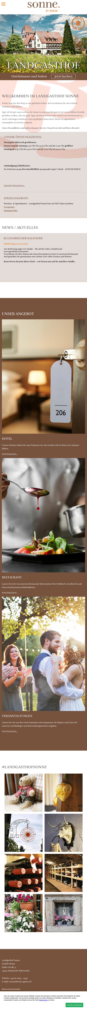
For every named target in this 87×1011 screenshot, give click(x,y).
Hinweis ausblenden (74, 1005)
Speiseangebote (16, 198)
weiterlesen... (10, 454)
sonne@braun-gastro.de (20, 981)
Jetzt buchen (63, 76)
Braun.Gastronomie (11, 989)
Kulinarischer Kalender (23, 238)
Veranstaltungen (17, 716)
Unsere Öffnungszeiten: (23, 137)
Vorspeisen (9, 207)
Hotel (7, 439)
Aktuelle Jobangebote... (14, 185)
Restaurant (12, 577)
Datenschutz (43, 1000)
